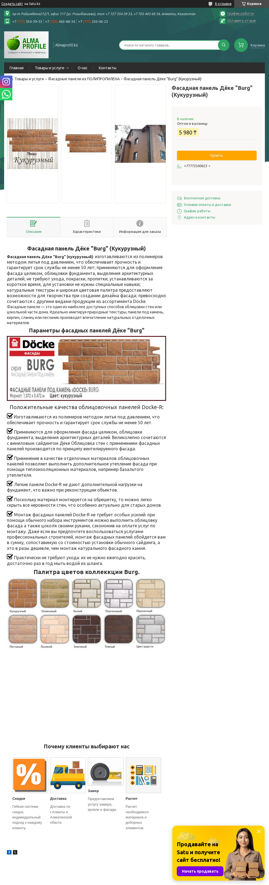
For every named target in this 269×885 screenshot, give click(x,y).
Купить (217, 155)
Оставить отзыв (242, 21)
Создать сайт (12, 3)
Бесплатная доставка (202, 198)
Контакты (107, 68)
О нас (83, 68)
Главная (17, 68)
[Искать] (223, 45)
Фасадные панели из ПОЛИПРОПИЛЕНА (84, 79)
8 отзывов (223, 3)
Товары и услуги (49, 68)
